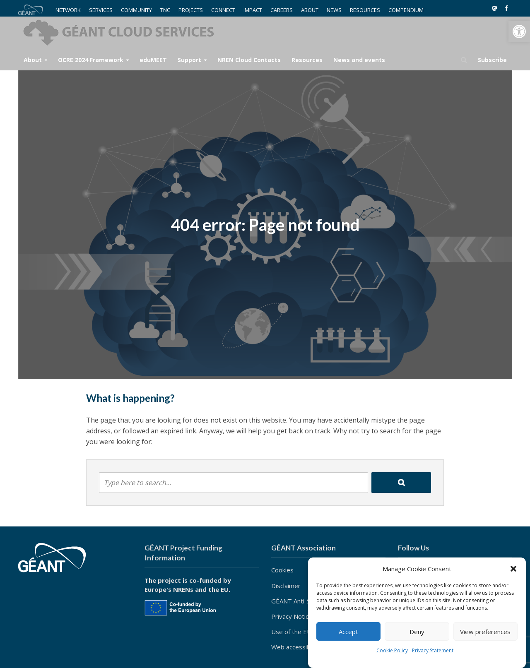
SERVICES (101, 10)
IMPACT (252, 10)
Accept (348, 631)
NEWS (334, 10)
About (33, 60)
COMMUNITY (136, 10)
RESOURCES (365, 10)
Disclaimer (286, 585)
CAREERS (281, 10)
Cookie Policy (392, 650)
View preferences (485, 631)
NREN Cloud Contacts (249, 60)
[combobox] (233, 482)
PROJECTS (190, 10)
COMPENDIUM (406, 10)
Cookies (282, 570)
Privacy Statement (432, 650)
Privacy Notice (291, 616)
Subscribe (492, 60)
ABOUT (309, 10)
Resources (307, 60)
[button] (519, 31)
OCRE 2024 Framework (90, 60)
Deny (417, 631)
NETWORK (68, 10)
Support (189, 60)
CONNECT (223, 10)
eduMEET (153, 60)
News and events (359, 60)
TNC (165, 10)
